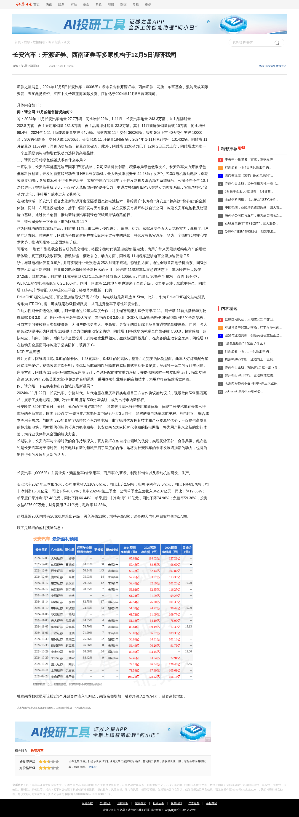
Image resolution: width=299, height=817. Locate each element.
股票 (61, 4)
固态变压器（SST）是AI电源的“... (249, 175)
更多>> (92, 767)
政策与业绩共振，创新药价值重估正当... (253, 335)
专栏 (136, 4)
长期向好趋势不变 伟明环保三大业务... (252, 383)
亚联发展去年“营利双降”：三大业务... (251, 223)
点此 (133, 810)
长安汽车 (37, 750)
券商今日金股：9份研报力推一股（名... (252, 367)
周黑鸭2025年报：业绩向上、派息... (250, 359)
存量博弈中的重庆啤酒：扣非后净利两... (253, 327)
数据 (123, 4)
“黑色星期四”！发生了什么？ (245, 343)
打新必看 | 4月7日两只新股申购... (248, 167)
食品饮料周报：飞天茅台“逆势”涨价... (251, 199)
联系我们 (176, 803)
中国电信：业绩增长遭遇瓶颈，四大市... (253, 207)
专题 (98, 4)
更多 (148, 4)
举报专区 (211, 803)
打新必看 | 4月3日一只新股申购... (248, 351)
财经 (74, 4)
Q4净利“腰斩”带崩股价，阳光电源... (250, 231)
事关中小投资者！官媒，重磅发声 (249, 159)
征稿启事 (158, 803)
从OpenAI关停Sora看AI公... (244, 391)
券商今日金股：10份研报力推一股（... (252, 183)
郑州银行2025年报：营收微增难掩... (250, 375)
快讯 (49, 4)
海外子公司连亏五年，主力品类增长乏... (253, 215)
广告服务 (193, 803)
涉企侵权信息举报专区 (273, 66)
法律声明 (122, 803)
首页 (28, 4)
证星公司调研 (30, 66)
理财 (111, 4)
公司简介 (105, 803)
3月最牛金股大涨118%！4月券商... (249, 191)
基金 (86, 4)
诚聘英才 (140, 803)
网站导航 (87, 803)
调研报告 (54, 42)
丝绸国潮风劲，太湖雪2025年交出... (250, 319)
